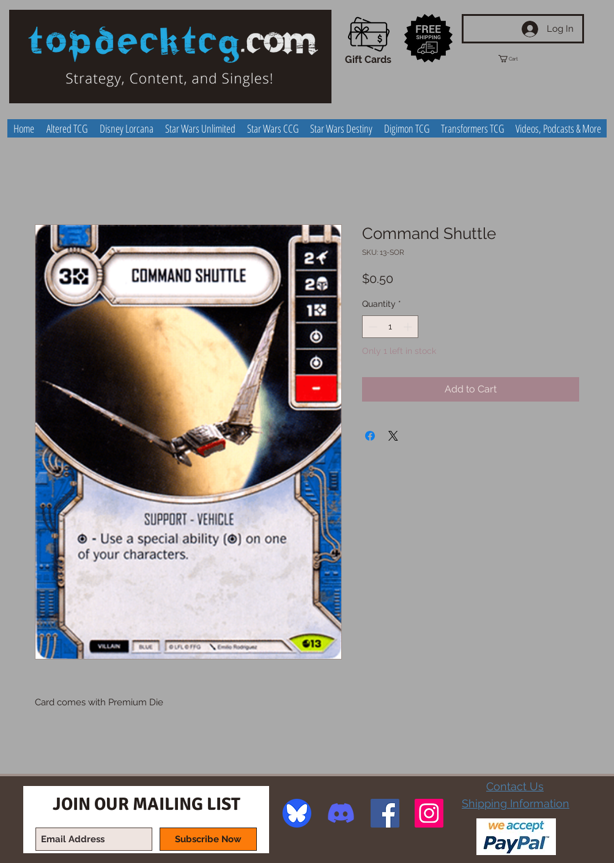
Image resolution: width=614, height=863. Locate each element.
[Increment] (408, 326)
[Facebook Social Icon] (385, 813)
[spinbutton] (390, 326)
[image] (297, 813)
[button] (519, 58)
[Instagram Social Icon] (429, 813)
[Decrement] (371, 326)
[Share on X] (393, 435)
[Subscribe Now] (208, 839)
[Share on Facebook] (370, 435)
